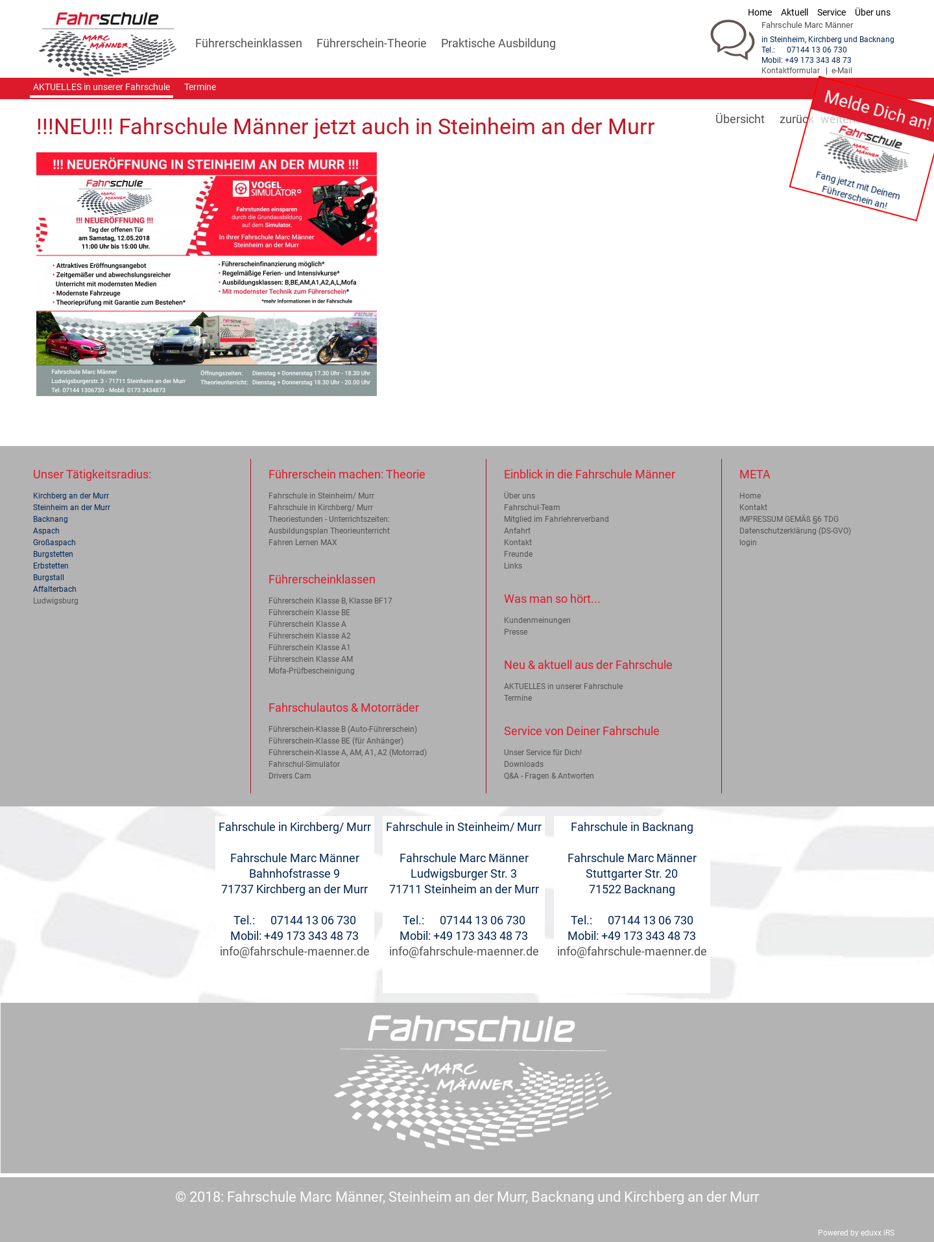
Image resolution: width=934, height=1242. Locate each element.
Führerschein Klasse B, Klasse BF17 (330, 600)
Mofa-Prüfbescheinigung (312, 670)
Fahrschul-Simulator (304, 764)
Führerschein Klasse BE (309, 612)
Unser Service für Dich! (543, 752)
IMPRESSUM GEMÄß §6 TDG (789, 519)
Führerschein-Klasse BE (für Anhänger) (336, 740)
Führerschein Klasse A (307, 624)
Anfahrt (517, 530)
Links (513, 565)
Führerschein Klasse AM (311, 659)
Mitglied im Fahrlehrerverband (556, 519)
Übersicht (740, 119)
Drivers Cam (290, 775)
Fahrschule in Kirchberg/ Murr (321, 507)
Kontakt (518, 542)
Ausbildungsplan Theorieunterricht (329, 530)
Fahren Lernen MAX (303, 542)
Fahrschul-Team (532, 507)
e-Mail (842, 70)
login (748, 542)
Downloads (524, 764)
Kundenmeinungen (537, 620)
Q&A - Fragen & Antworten (549, 775)
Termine (518, 698)
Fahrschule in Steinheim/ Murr (321, 495)
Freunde (518, 554)
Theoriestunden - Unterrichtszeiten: (329, 519)
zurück (797, 119)
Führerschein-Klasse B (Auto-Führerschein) (343, 729)
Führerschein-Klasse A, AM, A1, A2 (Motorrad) (348, 752)
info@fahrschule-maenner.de (295, 951)
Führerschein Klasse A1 (310, 647)
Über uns (519, 495)
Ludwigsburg (55, 600)
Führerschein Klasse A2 (310, 635)
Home (750, 495)
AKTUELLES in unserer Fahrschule (563, 686)
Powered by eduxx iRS (856, 1232)
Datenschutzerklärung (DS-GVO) (795, 530)
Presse (515, 632)
